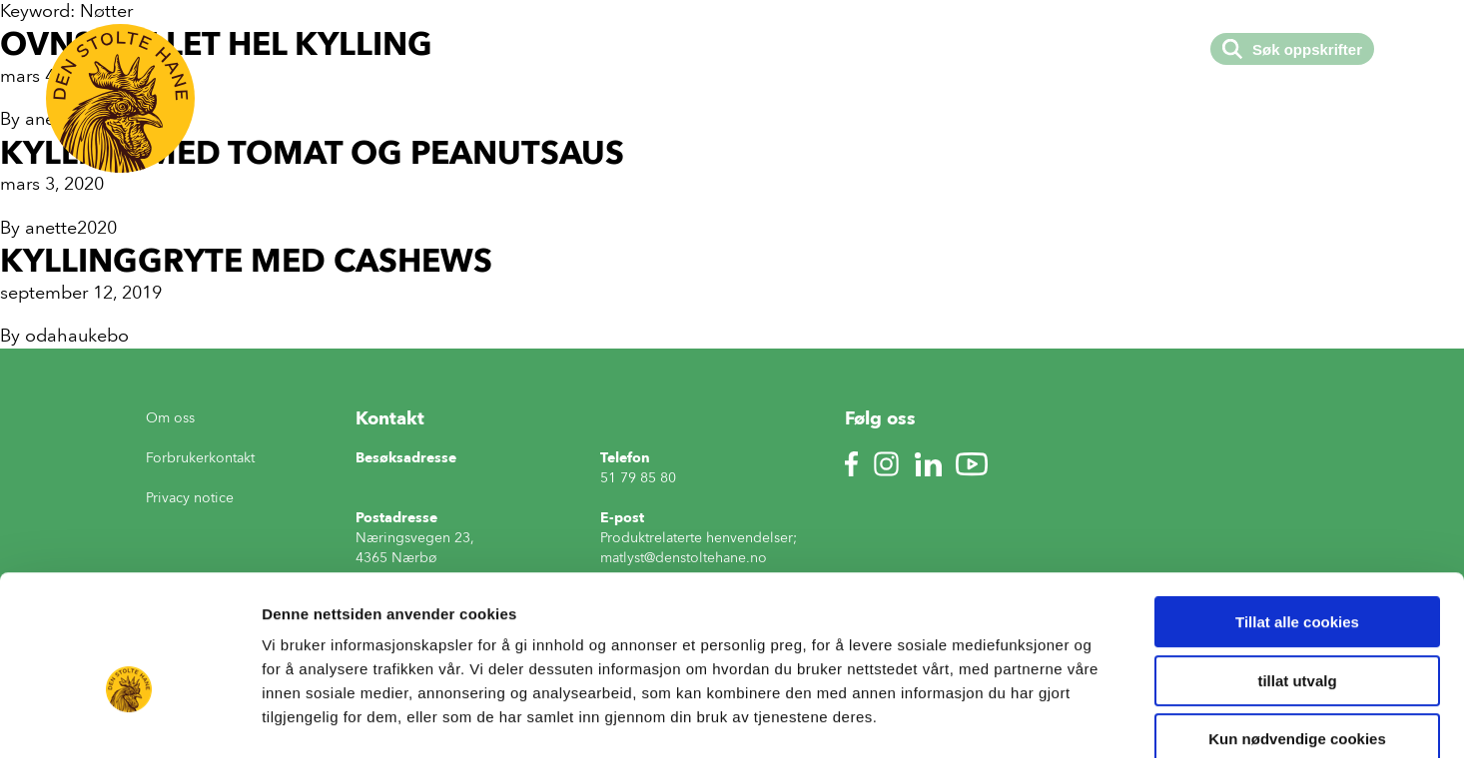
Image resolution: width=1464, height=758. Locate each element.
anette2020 (71, 228)
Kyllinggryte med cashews (246, 260)
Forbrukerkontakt (200, 457)
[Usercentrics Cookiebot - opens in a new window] (129, 719)
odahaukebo (77, 336)
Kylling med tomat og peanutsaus (312, 152)
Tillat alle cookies (1297, 513)
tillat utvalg (1296, 572)
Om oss (170, 417)
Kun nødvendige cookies (1297, 630)
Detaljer (1064, 718)
